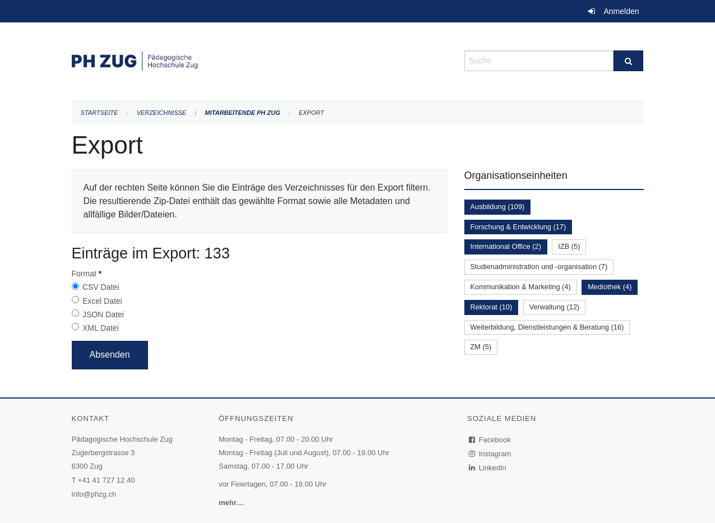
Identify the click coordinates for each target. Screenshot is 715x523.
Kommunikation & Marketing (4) (520, 287)
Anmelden (621, 11)
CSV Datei (100, 287)
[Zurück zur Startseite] (260, 59)
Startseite (99, 112)
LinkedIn (488, 468)
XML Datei (100, 327)
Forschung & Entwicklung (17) (518, 227)
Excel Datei (102, 301)
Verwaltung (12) (554, 307)
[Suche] (628, 60)
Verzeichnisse (162, 112)
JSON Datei (103, 314)
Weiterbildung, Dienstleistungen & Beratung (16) (547, 327)
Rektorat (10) (491, 307)
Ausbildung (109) (497, 206)
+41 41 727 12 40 (106, 480)
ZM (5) (481, 347)
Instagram (490, 454)
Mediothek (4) (609, 287)
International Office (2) (505, 246)
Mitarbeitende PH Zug (242, 112)
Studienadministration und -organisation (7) (539, 266)
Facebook (490, 440)
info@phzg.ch (94, 494)
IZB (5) (569, 246)
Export (311, 112)
